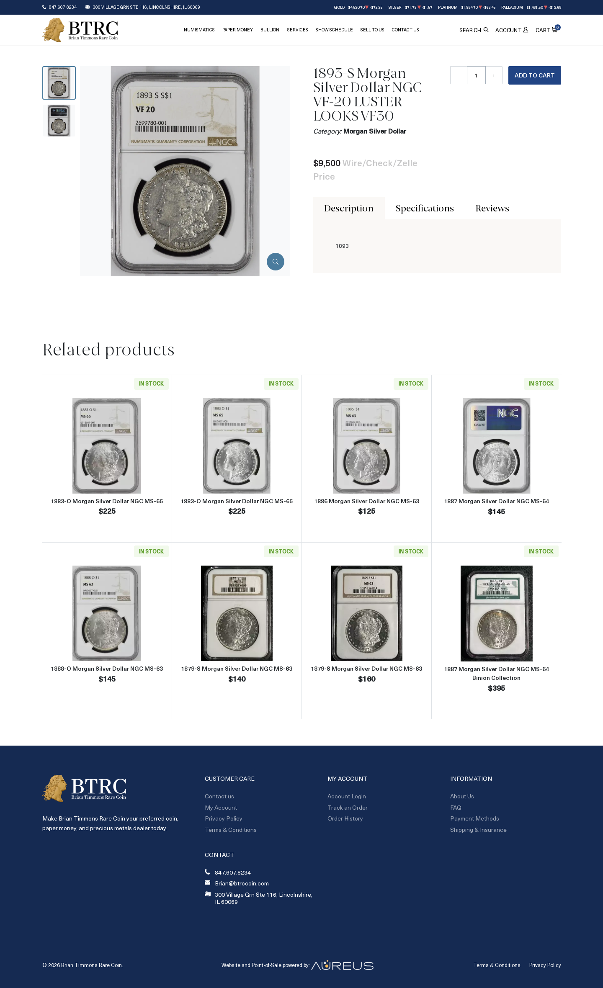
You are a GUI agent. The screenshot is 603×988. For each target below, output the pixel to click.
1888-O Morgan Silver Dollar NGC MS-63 (107, 668)
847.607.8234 (63, 7)
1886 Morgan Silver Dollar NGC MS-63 (366, 501)
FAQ (455, 807)
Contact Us (405, 30)
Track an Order (347, 807)
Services (297, 30)
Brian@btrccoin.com (242, 883)
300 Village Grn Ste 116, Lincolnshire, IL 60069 (146, 7)
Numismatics (199, 30)
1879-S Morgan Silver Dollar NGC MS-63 (236, 668)
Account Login (346, 796)
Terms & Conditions (231, 830)
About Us (462, 796)
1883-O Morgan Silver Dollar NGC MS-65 (107, 501)
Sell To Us (372, 30)
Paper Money (237, 30)
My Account (221, 807)
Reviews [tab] (492, 208)
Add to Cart (535, 75)
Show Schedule (334, 30)
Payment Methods (474, 818)
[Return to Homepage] (80, 30)
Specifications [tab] (425, 208)
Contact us (219, 796)
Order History (345, 818)
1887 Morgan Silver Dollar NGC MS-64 (496, 501)
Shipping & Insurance (478, 830)
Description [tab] (349, 208)
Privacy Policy (223, 818)
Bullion (269, 30)
